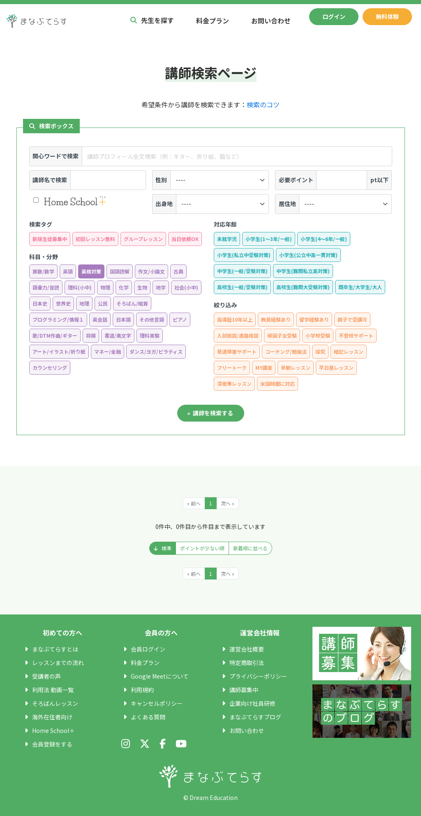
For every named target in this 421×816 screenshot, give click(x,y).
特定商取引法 (246, 662)
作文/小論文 (151, 271)
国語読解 (120, 271)
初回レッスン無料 (95, 238)
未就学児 (227, 238)
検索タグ (40, 224)
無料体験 (387, 16)
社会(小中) (186, 287)
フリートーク (232, 367)
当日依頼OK (185, 238)
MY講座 (263, 367)
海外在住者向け (52, 717)
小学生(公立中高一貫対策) (308, 254)
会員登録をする (52, 744)
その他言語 (151, 319)
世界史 (63, 303)
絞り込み (225, 305)
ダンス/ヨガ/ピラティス (156, 351)
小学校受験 (317, 335)
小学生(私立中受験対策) (244, 254)
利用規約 (142, 690)
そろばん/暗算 (132, 303)
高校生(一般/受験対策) (242, 286)
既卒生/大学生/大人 (360, 286)
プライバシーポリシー (258, 676)
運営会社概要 (246, 649)
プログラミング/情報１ (58, 319)
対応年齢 (225, 224)
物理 (105, 287)
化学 (124, 287)
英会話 (100, 319)
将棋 (91, 335)
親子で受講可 (352, 319)
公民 (103, 303)
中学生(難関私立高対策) (303, 270)
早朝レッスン (295, 367)
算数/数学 (43, 271)
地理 (84, 303)
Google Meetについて (160, 676)
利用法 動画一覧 (53, 690)
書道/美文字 (117, 335)
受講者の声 (46, 676)
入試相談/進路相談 (238, 335)
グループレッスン (143, 238)
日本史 (39, 303)
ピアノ (180, 319)
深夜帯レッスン (234, 383)
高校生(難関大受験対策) (303, 286)
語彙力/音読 (45, 287)
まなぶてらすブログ (255, 717)
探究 (320, 351)
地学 (161, 287)
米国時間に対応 (277, 383)
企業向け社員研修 (252, 703)
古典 (178, 271)
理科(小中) (80, 287)
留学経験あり (314, 319)
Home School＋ (53, 730)
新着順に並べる (250, 548)
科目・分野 (43, 257)
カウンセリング (49, 367)
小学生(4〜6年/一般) (324, 238)
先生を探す (152, 20)
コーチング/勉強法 (286, 351)
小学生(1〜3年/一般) (268, 238)
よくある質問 (148, 717)
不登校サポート (356, 335)
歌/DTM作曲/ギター (54, 335)
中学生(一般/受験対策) (242, 270)
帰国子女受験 (282, 335)
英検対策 (91, 271)
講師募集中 (243, 690)
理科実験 (150, 335)
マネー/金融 (107, 351)
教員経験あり (276, 319)
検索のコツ (263, 104)
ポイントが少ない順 (202, 548)
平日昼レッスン (336, 367)
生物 (142, 287)
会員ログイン (148, 649)
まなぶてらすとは (55, 649)
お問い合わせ (271, 21)
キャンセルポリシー (157, 703)
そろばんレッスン (55, 703)
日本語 (123, 319)
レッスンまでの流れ (58, 662)
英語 (68, 271)
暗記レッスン (348, 351)
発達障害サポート (237, 351)
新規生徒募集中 (49, 238)
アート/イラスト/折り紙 (59, 351)
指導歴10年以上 (234, 319)
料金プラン (212, 21)
